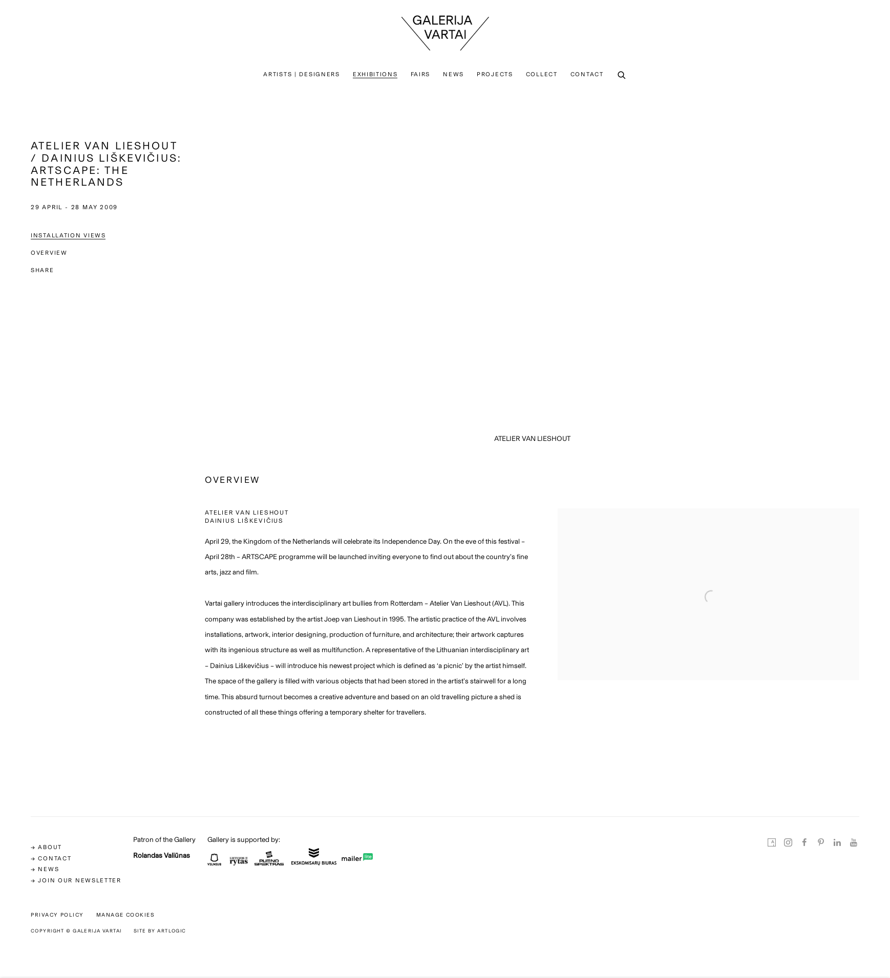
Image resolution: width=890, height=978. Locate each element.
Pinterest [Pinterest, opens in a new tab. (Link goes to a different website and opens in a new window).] (821, 843)
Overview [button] (49, 252)
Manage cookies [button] (125, 915)
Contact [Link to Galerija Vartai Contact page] (587, 74)
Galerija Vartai (445, 33)
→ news (45, 869)
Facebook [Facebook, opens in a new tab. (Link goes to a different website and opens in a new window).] (804, 843)
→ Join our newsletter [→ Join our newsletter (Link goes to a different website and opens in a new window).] (76, 880)
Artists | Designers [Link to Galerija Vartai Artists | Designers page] (301, 74)
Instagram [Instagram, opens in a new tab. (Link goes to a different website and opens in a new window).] (788, 843)
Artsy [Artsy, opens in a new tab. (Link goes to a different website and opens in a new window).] (771, 843)
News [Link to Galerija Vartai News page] (453, 74)
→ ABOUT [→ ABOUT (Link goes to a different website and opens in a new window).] (46, 847)
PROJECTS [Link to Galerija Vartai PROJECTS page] (495, 74)
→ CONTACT (51, 858)
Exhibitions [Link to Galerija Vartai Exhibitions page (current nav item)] (375, 74)
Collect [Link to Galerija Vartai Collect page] (542, 74)
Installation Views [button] (68, 235)
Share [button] (42, 270)
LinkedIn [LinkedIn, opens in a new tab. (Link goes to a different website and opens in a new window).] (837, 843)
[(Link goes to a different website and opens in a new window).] (214, 862)
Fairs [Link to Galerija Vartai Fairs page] (421, 74)
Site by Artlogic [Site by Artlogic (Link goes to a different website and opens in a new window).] (160, 930)
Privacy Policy (57, 915)
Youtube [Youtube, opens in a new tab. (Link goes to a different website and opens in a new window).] (853, 843)
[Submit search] (622, 76)
